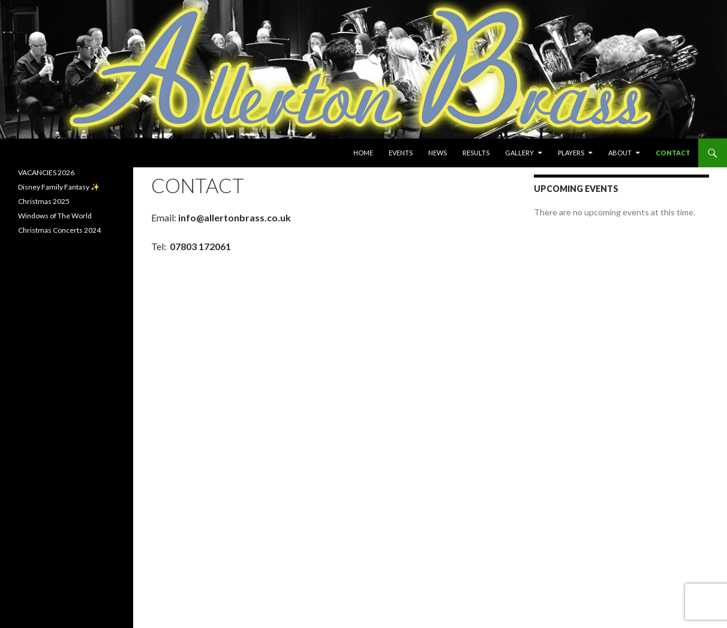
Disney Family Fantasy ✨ (59, 186)
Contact (673, 153)
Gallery (519, 153)
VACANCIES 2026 (46, 172)
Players (571, 153)
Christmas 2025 (44, 201)
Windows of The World (55, 215)
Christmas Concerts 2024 (59, 230)
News (437, 153)
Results (475, 153)
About (620, 153)
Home (363, 153)
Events (401, 153)
